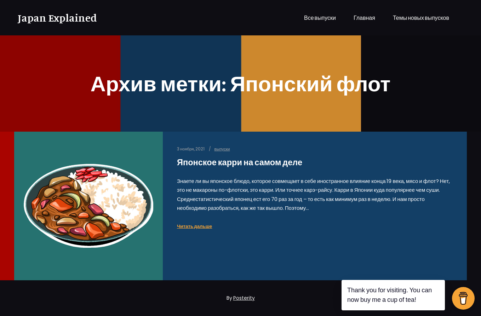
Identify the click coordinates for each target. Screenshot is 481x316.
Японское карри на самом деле (239, 162)
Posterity (244, 297)
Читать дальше (194, 226)
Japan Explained (53, 17)
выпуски (222, 149)
